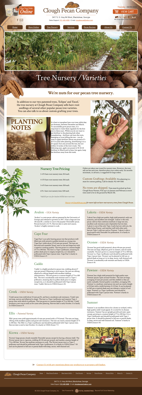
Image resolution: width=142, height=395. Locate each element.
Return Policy (110, 373)
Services (71, 27)
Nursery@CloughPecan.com (75, 202)
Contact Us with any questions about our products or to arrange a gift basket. (71, 364)
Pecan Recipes (90, 27)
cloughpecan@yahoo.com (84, 20)
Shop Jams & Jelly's (67, 373)
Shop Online (33, 27)
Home (14, 27)
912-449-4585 (65, 20)
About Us (108, 27)
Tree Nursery (52, 27)
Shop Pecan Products (52, 373)
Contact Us (127, 27)
